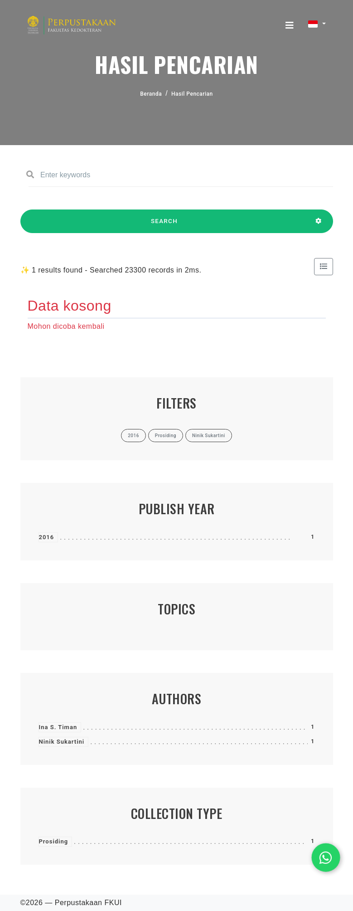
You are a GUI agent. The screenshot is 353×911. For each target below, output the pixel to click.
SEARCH (164, 225)
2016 (46, 537)
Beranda (151, 94)
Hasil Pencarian (192, 94)
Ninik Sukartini (62, 741)
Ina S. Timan (58, 727)
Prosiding (53, 841)
